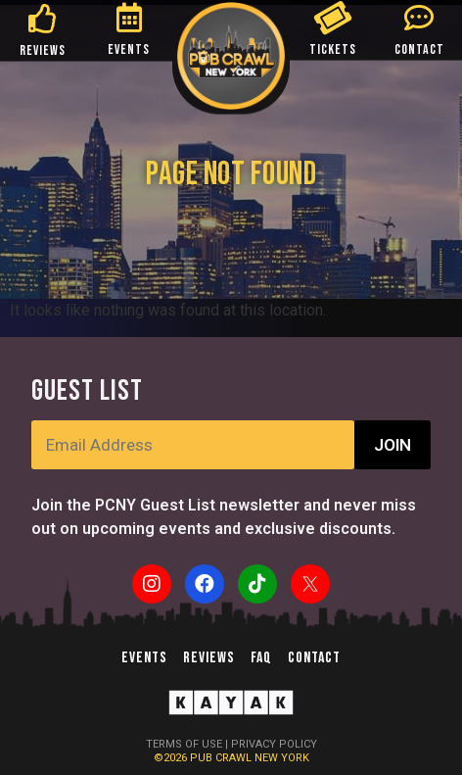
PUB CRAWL (222, 757)
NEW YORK (281, 757)
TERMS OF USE (184, 744)
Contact (314, 658)
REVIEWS (43, 50)
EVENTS (129, 49)
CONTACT (419, 49)
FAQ (261, 658)
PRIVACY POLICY (274, 744)
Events (144, 658)
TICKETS (332, 49)
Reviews (209, 658)
